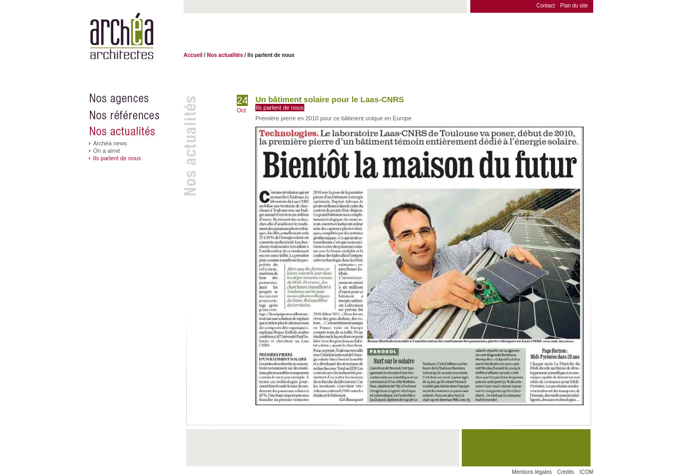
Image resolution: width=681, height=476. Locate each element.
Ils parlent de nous (117, 158)
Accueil (193, 55)
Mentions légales (532, 472)
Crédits (565, 472)
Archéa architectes (121, 36)
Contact (545, 6)
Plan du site (574, 6)
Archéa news (110, 143)
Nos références (136, 115)
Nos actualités (136, 131)
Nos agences (136, 98)
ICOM (586, 472)
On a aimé (106, 150)
